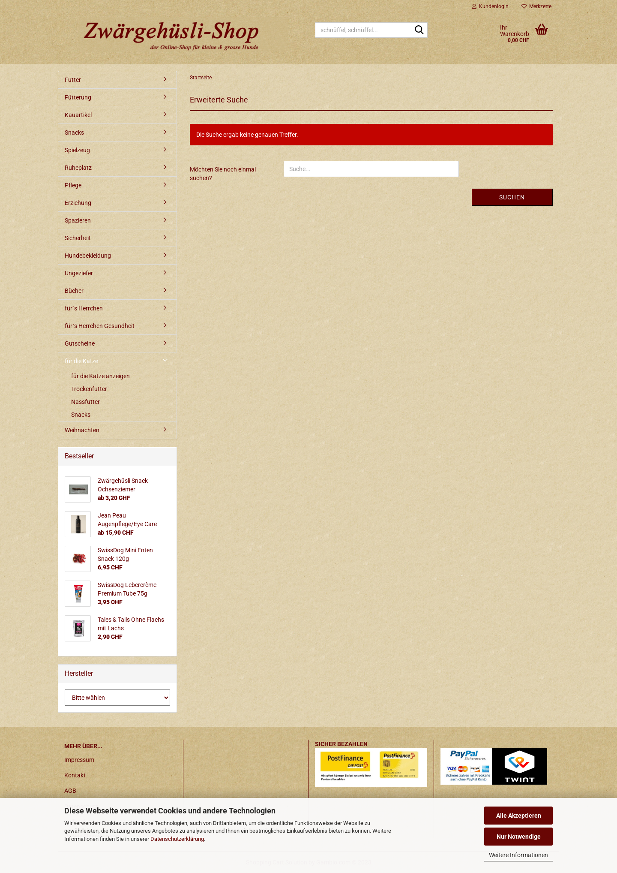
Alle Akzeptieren (518, 815)
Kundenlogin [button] (490, 6)
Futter (73, 79)
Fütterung (78, 97)
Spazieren (78, 220)
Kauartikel (78, 114)
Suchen (512, 197)
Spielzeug (77, 150)
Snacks (74, 132)
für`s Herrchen (84, 308)
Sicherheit (78, 238)
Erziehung (78, 202)
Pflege (73, 185)
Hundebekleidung (88, 255)
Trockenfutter (89, 388)
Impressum (79, 759)
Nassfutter (85, 401)
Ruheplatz (78, 167)
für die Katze (81, 361)
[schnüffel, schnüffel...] (419, 30)
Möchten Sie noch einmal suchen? (223, 173)
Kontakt (75, 775)
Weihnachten (82, 430)
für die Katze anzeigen (100, 376)
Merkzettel (537, 6)
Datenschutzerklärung (177, 839)
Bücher (74, 290)
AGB (70, 790)
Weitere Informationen (518, 855)
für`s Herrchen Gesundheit (100, 325)
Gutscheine (80, 343)
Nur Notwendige (519, 836)
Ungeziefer (79, 273)
